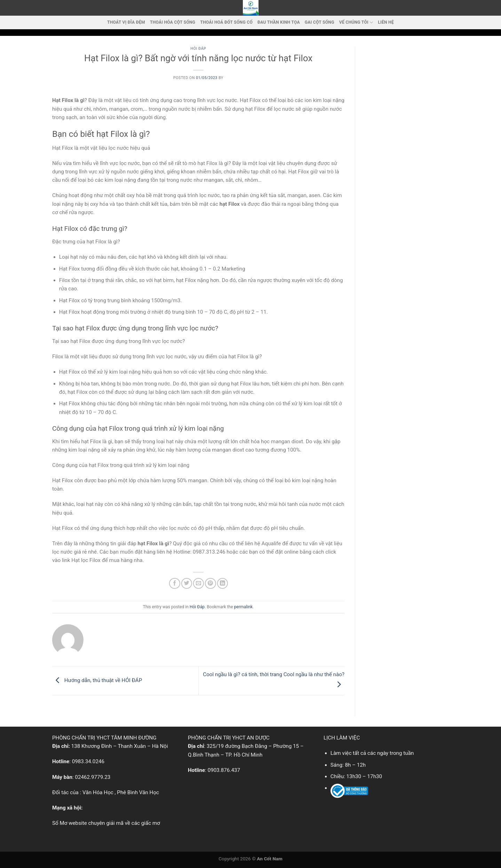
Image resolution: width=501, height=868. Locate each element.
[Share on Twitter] (186, 583)
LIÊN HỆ (386, 22)
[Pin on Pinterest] (210, 583)
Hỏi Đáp (198, 48)
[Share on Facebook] (174, 583)
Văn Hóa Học (97, 792)
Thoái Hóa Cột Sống (172, 22)
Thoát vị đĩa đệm (126, 22)
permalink (243, 606)
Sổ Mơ (59, 823)
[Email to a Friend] (198, 583)
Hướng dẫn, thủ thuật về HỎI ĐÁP (97, 680)
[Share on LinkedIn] (222, 583)
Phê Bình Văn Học (138, 792)
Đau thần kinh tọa (278, 22)
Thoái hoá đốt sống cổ (226, 22)
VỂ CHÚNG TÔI (356, 22)
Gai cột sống (319, 22)
